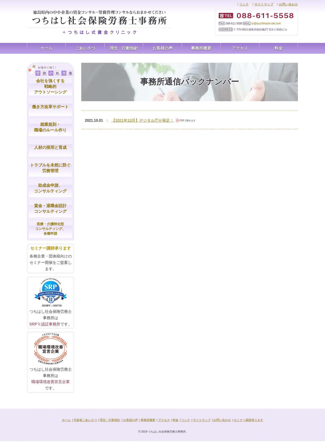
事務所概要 (201, 48)
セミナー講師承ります (242, 421)
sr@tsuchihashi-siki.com (266, 23)
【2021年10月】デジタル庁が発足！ (140, 120)
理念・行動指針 (124, 48)
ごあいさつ (85, 48)
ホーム (46, 48)
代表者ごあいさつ (90, 421)
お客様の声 (162, 48)
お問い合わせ (288, 4)
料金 (278, 48)
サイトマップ (263, 4)
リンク (244, 4)
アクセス (240, 48)
